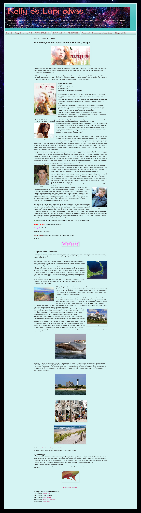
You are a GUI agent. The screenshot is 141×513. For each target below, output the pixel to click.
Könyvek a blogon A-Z (23, 33)
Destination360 (58, 448)
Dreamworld (46, 493)
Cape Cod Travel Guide (45, 448)
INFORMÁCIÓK (59, 33)
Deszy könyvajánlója (49, 499)
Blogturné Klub (121, 33)
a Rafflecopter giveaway (70, 487)
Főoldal (9, 33)
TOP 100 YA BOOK (42, 33)
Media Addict (47, 501)
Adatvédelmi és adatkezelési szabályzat (97, 33)
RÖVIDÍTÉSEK (73, 33)
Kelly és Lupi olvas (46, 10)
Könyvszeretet (47, 497)
